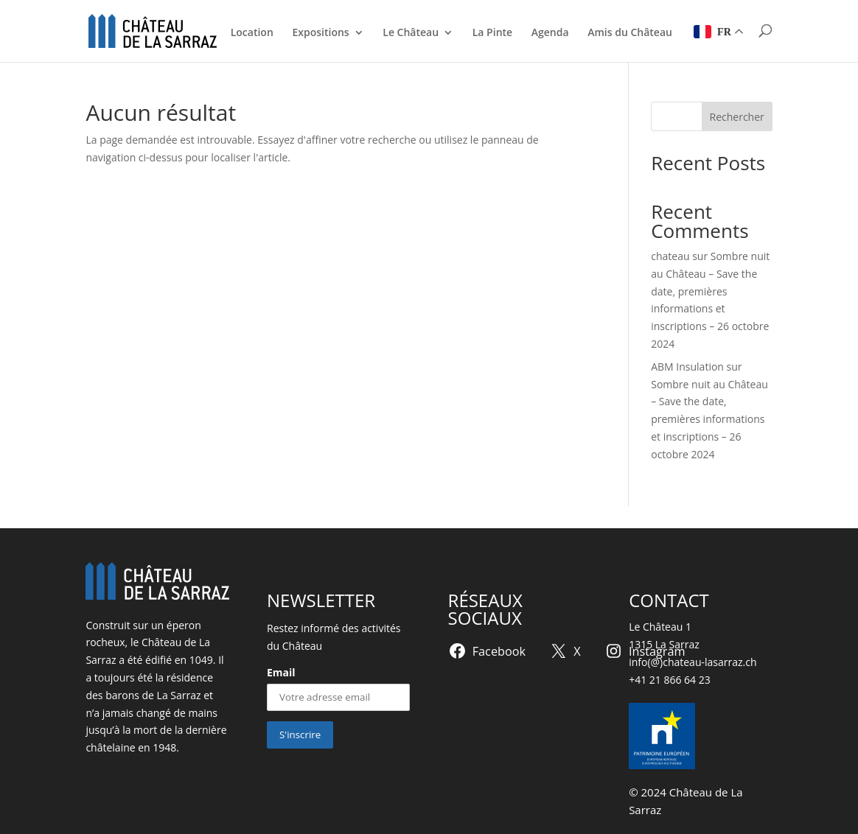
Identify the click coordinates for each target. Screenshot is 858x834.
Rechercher (737, 117)
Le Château (411, 33)
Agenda (550, 33)
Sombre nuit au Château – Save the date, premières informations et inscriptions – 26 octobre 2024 (709, 419)
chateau (670, 256)
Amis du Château (629, 33)
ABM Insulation (687, 367)
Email (281, 672)
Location (252, 33)
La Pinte (492, 33)
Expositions (320, 33)
